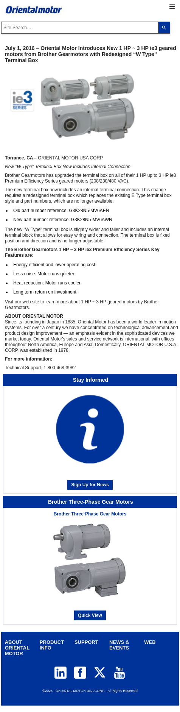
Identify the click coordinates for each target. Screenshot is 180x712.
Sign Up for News (90, 484)
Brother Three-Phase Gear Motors (90, 514)
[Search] (164, 28)
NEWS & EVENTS (119, 645)
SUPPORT (86, 642)
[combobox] (79, 28)
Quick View (90, 615)
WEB (149, 642)
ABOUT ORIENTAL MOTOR (17, 647)
